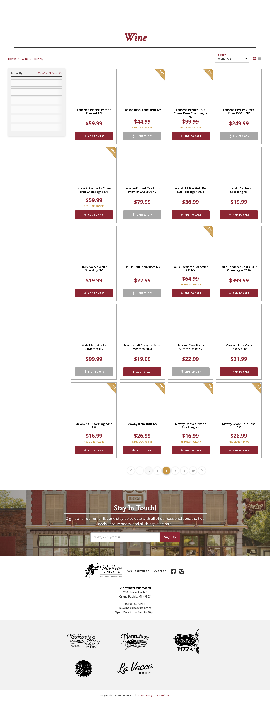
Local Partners (137, 571)
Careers (160, 571)
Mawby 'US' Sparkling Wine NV (94, 425)
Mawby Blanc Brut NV (142, 424)
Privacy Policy (145, 695)
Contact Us (205, 11)
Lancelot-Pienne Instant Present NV (94, 111)
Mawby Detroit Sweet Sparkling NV (190, 425)
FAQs (220, 11)
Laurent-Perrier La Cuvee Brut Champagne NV (94, 190)
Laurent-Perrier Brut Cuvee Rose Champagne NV (190, 113)
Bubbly (38, 59)
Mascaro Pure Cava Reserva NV (239, 347)
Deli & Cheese (140, 21)
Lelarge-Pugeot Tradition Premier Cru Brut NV (142, 190)
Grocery (111, 21)
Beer (69, 21)
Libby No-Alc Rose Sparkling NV (239, 190)
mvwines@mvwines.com (135, 608)
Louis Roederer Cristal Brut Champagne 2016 (239, 268)
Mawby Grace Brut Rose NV (239, 425)
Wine (51, 21)
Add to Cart (96, 136)
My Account (234, 11)
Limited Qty (145, 136)
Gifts (167, 21)
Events (188, 21)
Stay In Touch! (135, 508)
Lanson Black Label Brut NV (142, 110)
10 (193, 471)
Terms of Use (162, 695)
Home (12, 58)
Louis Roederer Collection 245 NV (190, 268)
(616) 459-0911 (135, 604)
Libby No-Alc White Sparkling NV (94, 268)
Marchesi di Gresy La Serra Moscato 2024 (142, 347)
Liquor (87, 21)
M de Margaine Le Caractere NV (94, 347)
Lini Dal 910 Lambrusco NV (142, 267)
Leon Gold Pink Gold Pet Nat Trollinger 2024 (190, 190)
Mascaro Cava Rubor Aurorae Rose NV (190, 347)
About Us (188, 11)
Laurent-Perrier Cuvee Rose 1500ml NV (239, 111)
